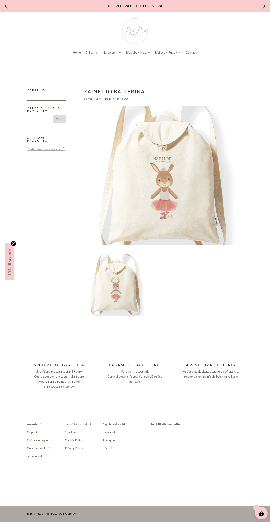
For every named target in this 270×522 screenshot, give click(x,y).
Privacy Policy (74, 448)
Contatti (191, 52)
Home (77, 52)
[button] (6, 6)
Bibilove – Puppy (166, 52)
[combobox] (46, 148)
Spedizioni (71, 432)
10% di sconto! (9, 261)
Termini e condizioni (78, 424)
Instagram (109, 440)
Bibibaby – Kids (136, 52)
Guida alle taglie (37, 440)
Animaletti (34, 424)
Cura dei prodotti (38, 448)
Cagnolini (33, 432)
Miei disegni (109, 52)
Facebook (109, 432)
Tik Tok (108, 448)
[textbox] (46, 149)
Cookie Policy (74, 440)
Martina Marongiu (99, 98)
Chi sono (91, 52)
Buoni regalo (35, 456)
